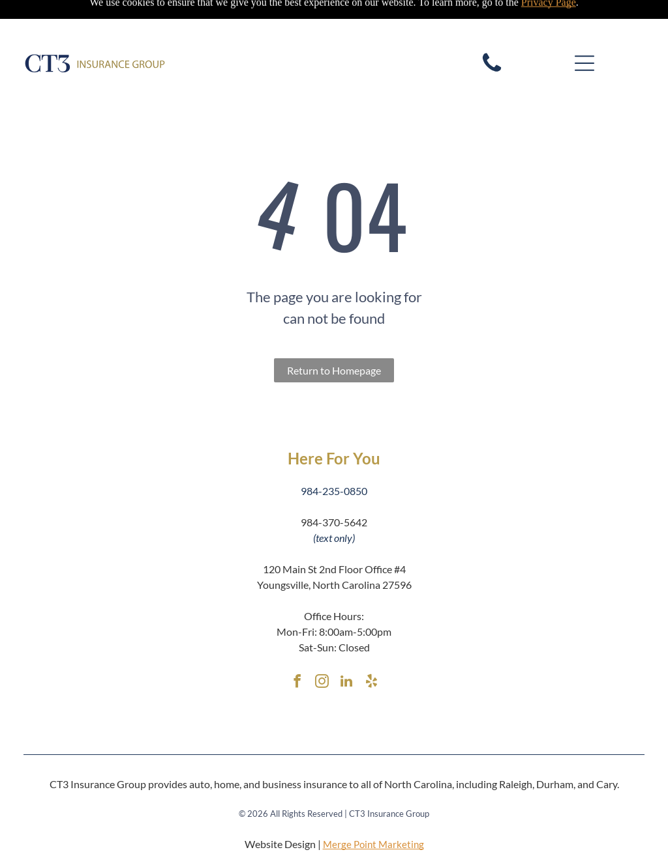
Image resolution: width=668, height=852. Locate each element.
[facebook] (296, 650)
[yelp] (371, 650)
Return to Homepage (334, 338)
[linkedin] (346, 650)
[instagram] (321, 650)
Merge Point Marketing (373, 811)
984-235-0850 (334, 458)
